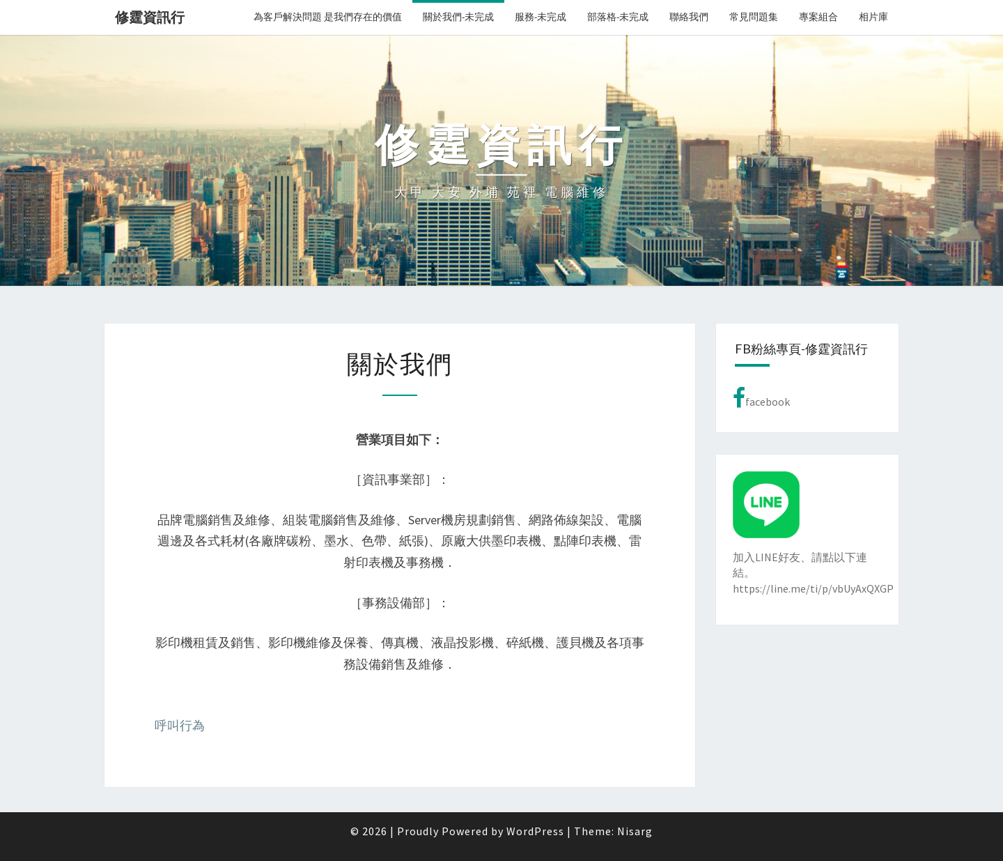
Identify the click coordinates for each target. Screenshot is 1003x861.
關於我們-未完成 (458, 16)
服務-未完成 (540, 16)
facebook (761, 398)
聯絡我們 (688, 16)
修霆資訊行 (150, 17)
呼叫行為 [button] (180, 725)
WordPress (535, 831)
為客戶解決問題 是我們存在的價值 (328, 16)
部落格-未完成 (617, 16)
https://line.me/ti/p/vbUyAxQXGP (813, 588)
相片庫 (873, 16)
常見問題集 (753, 16)
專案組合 (818, 16)
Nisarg (635, 831)
